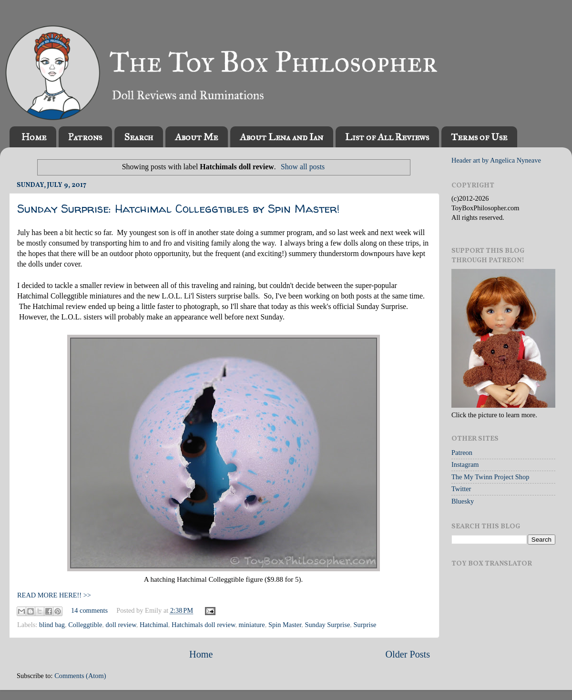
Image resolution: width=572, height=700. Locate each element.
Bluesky (462, 501)
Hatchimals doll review (203, 624)
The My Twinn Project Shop (490, 477)
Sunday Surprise (327, 624)
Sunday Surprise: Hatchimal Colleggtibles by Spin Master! (178, 208)
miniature (252, 624)
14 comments (89, 610)
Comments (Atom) (80, 675)
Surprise (364, 624)
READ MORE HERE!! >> (54, 595)
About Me (196, 137)
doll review (121, 624)
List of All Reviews (387, 137)
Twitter (461, 489)
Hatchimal (154, 624)
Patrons (85, 137)
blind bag (52, 624)
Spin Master (284, 624)
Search (138, 137)
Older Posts (407, 654)
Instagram (465, 464)
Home (33, 137)
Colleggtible (85, 624)
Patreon (461, 452)
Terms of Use (479, 137)
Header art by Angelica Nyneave (496, 160)
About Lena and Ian (281, 137)
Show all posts (303, 167)
